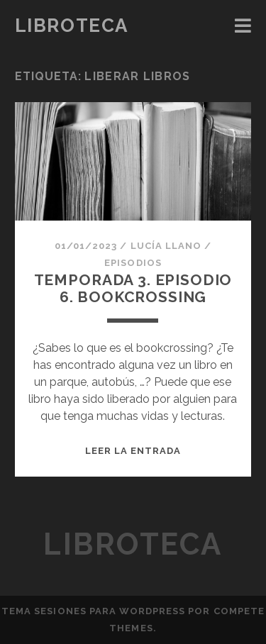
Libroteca (71, 25)
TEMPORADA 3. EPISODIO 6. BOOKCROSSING (133, 288)
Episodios (132, 262)
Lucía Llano (166, 245)
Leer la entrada (133, 450)
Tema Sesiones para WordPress (93, 611)
